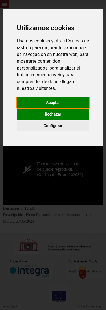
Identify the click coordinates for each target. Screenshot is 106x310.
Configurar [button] (53, 125)
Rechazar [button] (53, 114)
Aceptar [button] (53, 102)
